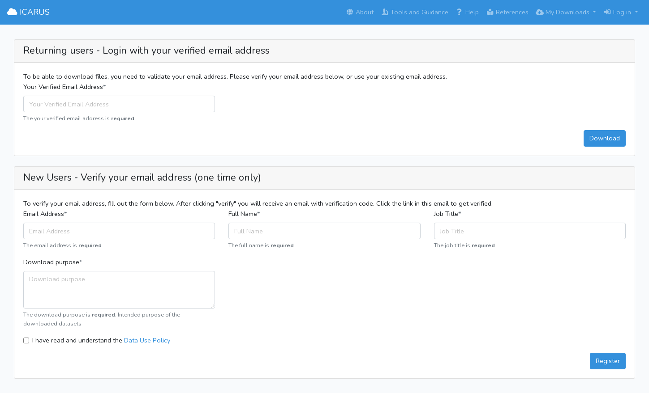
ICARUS (28, 12)
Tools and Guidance (414, 12)
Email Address (43, 213)
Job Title (446, 213)
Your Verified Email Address (63, 86)
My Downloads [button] (563, 12)
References (507, 12)
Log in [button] (618, 12)
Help (467, 12)
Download (604, 138)
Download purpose (51, 262)
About (360, 12)
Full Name (242, 213)
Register (608, 360)
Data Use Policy (147, 340)
